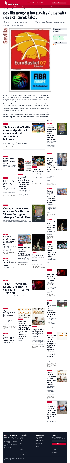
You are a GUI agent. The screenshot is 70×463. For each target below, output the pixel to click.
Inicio (4, 8)
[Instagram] (8, 447)
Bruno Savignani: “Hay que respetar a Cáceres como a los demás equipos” (9, 263)
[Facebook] (4, 447)
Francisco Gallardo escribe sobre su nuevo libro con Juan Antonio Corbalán (38, 333)
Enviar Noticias (54, 452)
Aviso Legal (38, 444)
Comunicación (46, 6)
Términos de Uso (39, 443)
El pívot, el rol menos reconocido (38, 170)
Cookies (55, 459)
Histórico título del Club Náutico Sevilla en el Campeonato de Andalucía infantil (24, 251)
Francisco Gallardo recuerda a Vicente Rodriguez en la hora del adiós (9, 161)
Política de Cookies (39, 441)
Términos (60, 459)
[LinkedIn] (10, 447)
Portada (11, 6)
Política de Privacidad (40, 440)
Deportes (36, 6)
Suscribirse (59, 443)
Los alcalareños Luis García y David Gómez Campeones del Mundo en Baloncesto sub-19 (9, 338)
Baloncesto (20, 8)
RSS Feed (22, 454)
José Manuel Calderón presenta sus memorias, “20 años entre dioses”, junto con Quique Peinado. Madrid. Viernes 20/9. (24, 182)
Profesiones (58, 6)
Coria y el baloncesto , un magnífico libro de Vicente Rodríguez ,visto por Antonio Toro (51, 132)
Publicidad (54, 449)
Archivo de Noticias (23, 452)
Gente (32, 6)
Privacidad (52, 459)
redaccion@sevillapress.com (16, 459)
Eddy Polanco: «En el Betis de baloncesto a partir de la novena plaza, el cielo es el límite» (9, 314)
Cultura (52, 6)
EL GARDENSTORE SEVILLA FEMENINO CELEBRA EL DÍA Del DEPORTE (52, 278)
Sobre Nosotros (39, 437)
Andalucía (27, 6)
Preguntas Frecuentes (56, 450)
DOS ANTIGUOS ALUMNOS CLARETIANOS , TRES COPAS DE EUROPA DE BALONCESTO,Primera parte (9, 240)
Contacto (37, 446)
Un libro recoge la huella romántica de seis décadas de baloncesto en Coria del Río (9, 183)
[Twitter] (6, 447)
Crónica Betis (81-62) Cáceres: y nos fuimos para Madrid (38, 258)
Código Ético (38, 438)
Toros (41, 6)
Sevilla (22, 6)
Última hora (16, 6)
